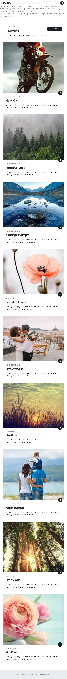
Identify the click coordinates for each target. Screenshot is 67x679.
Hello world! (12, 31)
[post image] (33, 67)
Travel (57, 29)
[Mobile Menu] (62, 3)
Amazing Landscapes (17, 235)
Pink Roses (12, 652)
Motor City (11, 100)
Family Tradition (15, 507)
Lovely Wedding (14, 369)
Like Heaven (12, 435)
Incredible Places (15, 168)
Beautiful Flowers (15, 302)
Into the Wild (13, 580)
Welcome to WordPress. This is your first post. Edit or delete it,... (27, 35)
